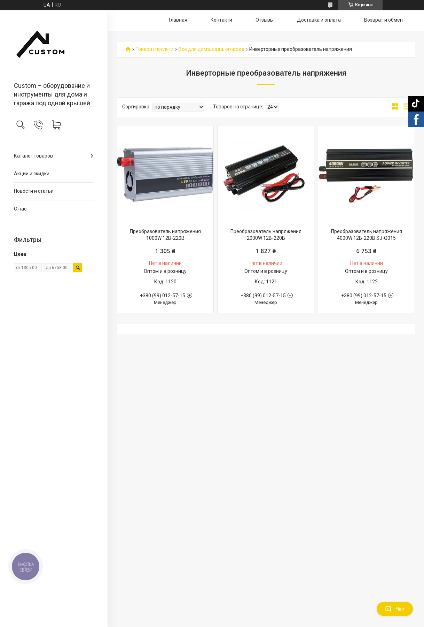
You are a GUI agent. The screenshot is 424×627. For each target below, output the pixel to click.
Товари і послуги (154, 49)
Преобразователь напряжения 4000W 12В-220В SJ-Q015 (366, 235)
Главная (178, 20)
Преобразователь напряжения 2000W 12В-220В (265, 235)
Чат (395, 609)
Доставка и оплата (319, 20)
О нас (20, 209)
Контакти (221, 20)
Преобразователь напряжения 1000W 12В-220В (165, 235)
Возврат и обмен (383, 20)
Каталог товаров (33, 156)
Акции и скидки (31, 173)
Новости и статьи (34, 191)
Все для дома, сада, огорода (211, 49)
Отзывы (265, 20)
